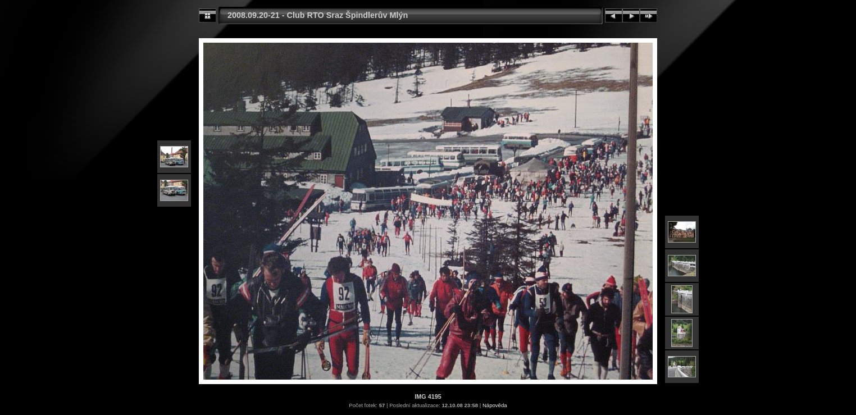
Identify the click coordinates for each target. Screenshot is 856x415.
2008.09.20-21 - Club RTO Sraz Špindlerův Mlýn (317, 15)
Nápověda (494, 405)
